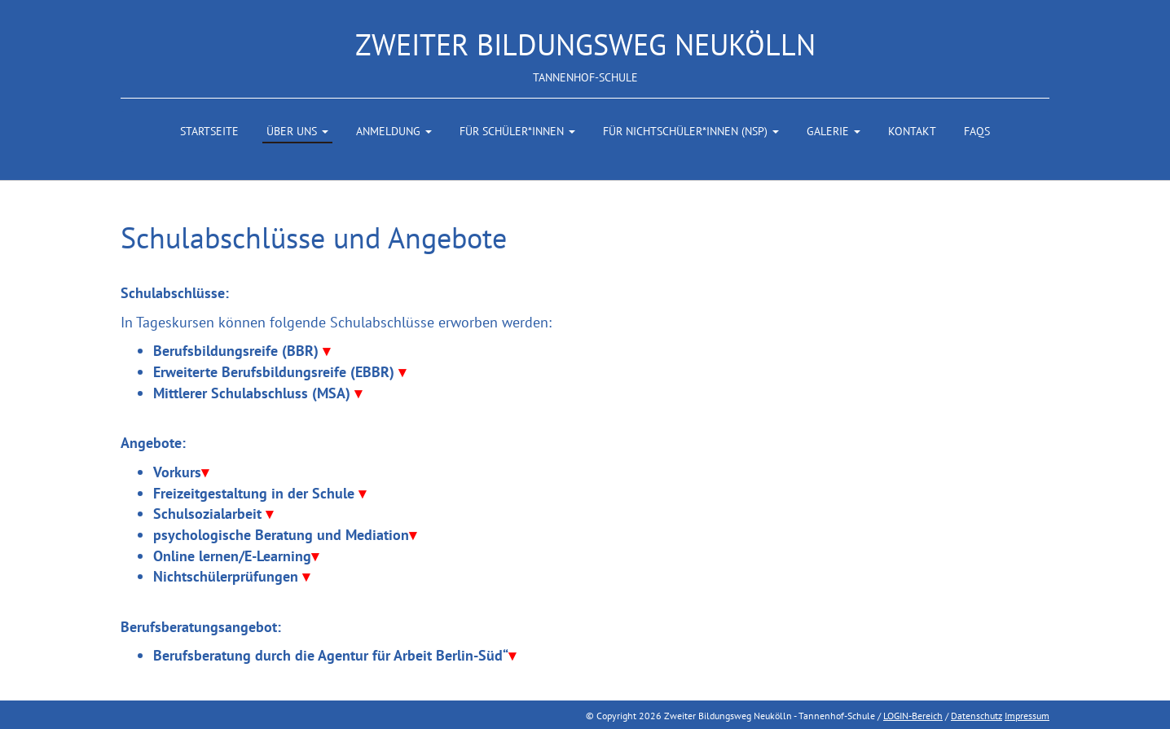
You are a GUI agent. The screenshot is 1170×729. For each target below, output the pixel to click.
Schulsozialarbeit (213, 513)
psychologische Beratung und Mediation (284, 534)
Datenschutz (976, 715)
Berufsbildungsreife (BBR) (241, 350)
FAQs (977, 131)
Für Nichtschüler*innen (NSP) (691, 131)
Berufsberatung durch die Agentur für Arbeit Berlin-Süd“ (334, 655)
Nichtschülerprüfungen (231, 576)
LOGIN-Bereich (913, 715)
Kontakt (912, 131)
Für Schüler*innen (517, 131)
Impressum (1027, 715)
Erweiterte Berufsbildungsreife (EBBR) (279, 371)
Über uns (297, 131)
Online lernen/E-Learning (236, 556)
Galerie (833, 131)
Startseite (209, 131)
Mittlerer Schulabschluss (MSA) (257, 393)
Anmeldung (394, 131)
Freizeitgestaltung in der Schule (259, 493)
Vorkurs (181, 472)
